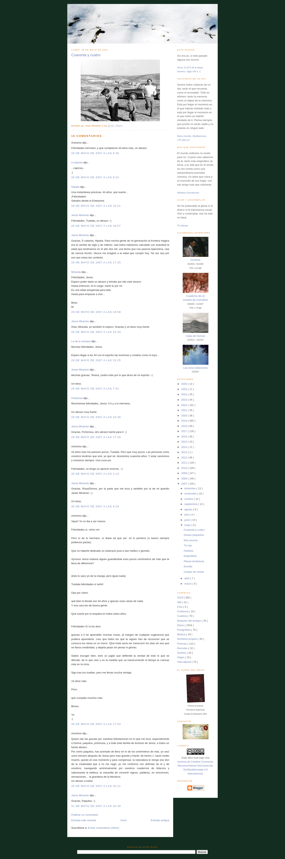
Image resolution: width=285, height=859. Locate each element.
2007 (184, 483)
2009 (184, 473)
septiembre (191, 504)
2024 (184, 394)
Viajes (181, 657)
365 (179, 602)
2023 (184, 399)
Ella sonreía (191, 540)
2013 (184, 452)
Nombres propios (187, 638)
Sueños (182, 652)
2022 (184, 405)
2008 (184, 478)
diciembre (190, 488)
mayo (187, 525)
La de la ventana (81, 341)
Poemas (182, 643)
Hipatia (75, 186)
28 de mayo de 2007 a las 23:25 (96, 360)
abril (187, 578)
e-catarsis (77, 162)
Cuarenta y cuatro (86, 55)
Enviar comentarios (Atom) (103, 827)
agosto (188, 509)
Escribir (188, 566)
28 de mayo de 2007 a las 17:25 (96, 262)
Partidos (188, 550)
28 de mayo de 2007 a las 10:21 (96, 205)
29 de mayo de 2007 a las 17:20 (96, 437)
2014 (184, 447)
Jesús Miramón (80, 215)
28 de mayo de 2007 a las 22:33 (96, 331)
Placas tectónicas (194, 561)
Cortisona (183, 611)
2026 (184, 383)
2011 (184, 462)
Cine (180, 606)
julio (187, 514)
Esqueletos (190, 555)
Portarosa (77, 398)
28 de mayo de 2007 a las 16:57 (96, 225)
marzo (188, 583)
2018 (184, 426)
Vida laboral (184, 661)
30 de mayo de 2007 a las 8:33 (95, 506)
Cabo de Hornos (195, 335)
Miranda (76, 271)
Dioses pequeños (194, 534)
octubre (189, 498)
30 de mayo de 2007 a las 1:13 (95, 473)
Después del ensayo (189, 620)
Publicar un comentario (84, 814)
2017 (184, 431)
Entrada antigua (160, 820)
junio (187, 519)
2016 (184, 436)
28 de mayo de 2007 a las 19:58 (96, 311)
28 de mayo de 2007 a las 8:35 (95, 153)
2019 (184, 420)
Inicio (123, 820)
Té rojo (188, 545)
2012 (184, 457)
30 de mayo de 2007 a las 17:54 (96, 724)
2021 (184, 410)
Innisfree (195, 259)
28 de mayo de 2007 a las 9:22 (95, 177)
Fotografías (184, 629)
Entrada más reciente (83, 820)
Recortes (182, 648)
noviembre (190, 493)
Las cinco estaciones (195, 367)
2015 (184, 441)
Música (181, 634)
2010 (184, 468)
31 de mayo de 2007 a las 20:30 (96, 806)
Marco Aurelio (184, 136)
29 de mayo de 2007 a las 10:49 (96, 417)
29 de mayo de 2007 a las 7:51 (95, 388)
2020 (184, 415)
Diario (119, 126)
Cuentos (182, 615)
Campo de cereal (194, 571)
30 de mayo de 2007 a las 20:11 (96, 786)
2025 (184, 389)
